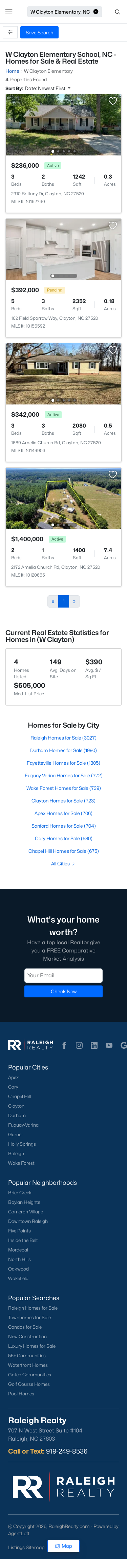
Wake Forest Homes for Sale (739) (63, 788)
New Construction (27, 1336)
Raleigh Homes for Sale (33, 1308)
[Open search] (113, 12)
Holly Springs (22, 1144)
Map (63, 1546)
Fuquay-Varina (23, 1125)
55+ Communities (27, 1355)
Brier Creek (20, 1192)
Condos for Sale (25, 1327)
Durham (17, 1115)
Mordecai (18, 1250)
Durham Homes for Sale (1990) (63, 750)
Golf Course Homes (29, 1384)
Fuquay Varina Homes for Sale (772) (64, 775)
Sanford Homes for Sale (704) (63, 826)
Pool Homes (21, 1393)
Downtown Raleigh (28, 1221)
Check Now (64, 991)
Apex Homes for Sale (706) (63, 813)
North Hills (19, 1259)
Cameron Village (25, 1211)
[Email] (63, 975)
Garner (15, 1134)
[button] (9, 12)
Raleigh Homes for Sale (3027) (63, 738)
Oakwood (18, 1269)
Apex (13, 1077)
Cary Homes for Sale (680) (63, 838)
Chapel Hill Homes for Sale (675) (63, 851)
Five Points (19, 1230)
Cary (13, 1087)
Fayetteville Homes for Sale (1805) (63, 763)
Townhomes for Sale (29, 1317)
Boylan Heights (24, 1202)
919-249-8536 (66, 1451)
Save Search (39, 32)
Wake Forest (21, 1163)
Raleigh (16, 1153)
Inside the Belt (23, 1240)
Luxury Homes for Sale (32, 1346)
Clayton (16, 1106)
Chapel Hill (19, 1096)
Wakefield (18, 1278)
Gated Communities (29, 1374)
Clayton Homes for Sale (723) (63, 800)
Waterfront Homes (28, 1365)
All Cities (63, 863)
